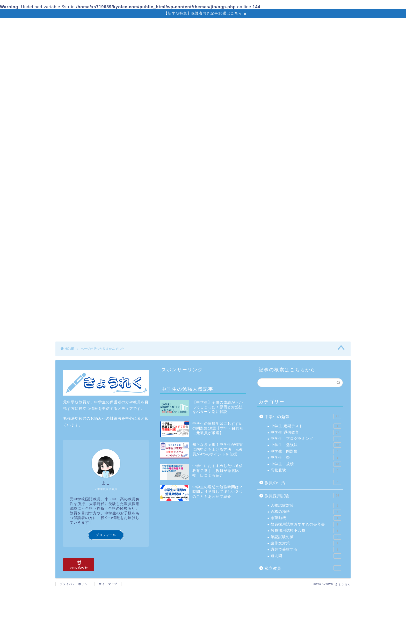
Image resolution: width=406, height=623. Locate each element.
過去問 (306, 556)
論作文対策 (306, 543)
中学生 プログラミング (306, 438)
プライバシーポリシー (75, 583)
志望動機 (306, 518)
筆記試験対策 (306, 537)
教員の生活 (265, 25)
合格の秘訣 (306, 511)
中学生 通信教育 (306, 432)
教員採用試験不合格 (306, 530)
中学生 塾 (306, 457)
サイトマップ (108, 583)
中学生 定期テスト (306, 426)
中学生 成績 (306, 464)
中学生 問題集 (306, 451)
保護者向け (148, 25)
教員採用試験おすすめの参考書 (306, 524)
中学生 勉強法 (306, 445)
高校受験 (306, 470)
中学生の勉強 (107, 25)
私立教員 (228, 25)
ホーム (70, 25)
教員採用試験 (189, 25)
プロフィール (106, 535)
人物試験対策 (306, 505)
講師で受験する (306, 549)
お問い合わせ (306, 25)
